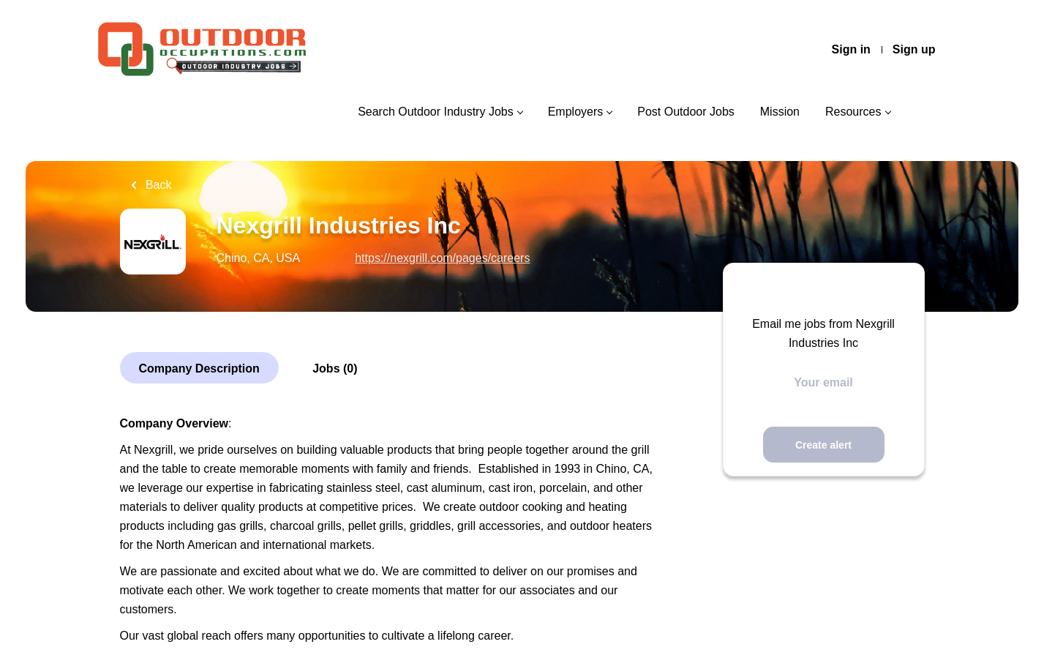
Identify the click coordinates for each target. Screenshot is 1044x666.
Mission (780, 111)
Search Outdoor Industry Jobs (436, 111)
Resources (853, 111)
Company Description (199, 368)
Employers (576, 111)
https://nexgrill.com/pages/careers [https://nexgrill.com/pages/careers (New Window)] (442, 258)
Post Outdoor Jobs (686, 111)
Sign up (914, 49)
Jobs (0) (334, 368)
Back (157, 185)
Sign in (851, 49)
